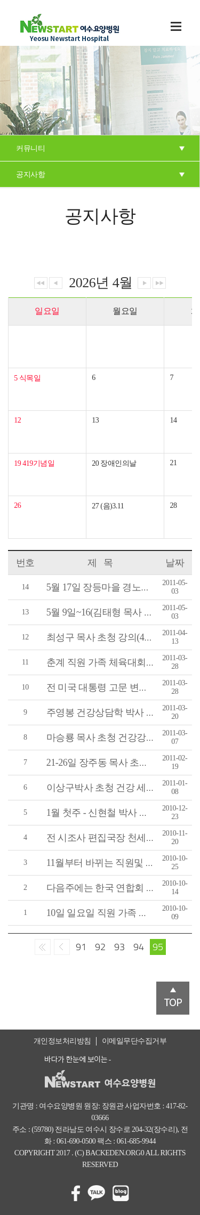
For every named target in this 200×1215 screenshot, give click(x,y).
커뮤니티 (30, 148)
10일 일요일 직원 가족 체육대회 (111, 913)
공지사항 (30, 175)
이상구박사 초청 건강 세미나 (105, 787)
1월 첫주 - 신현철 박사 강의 (102, 812)
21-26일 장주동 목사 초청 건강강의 (117, 762)
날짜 (174, 562)
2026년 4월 (101, 282)
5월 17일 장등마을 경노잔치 (103, 587)
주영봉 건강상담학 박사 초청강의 (114, 712)
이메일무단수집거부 (134, 1041)
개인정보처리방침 (62, 1041)
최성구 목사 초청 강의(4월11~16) (112, 637)
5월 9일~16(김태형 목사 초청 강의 (114, 612)
